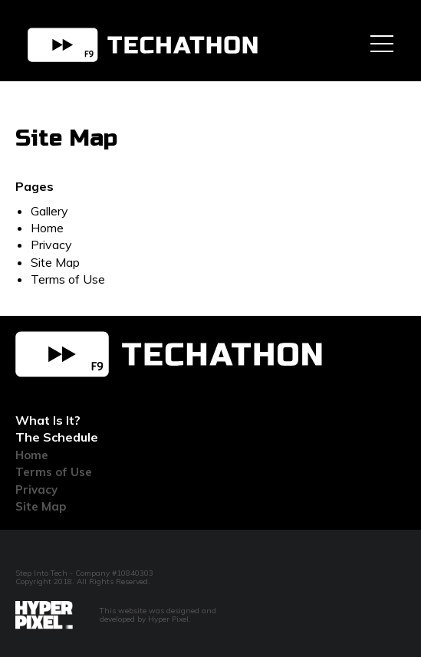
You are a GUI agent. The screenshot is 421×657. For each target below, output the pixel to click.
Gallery (49, 210)
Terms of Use (68, 279)
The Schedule (56, 437)
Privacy (51, 244)
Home (47, 227)
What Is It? (48, 420)
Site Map (55, 262)
